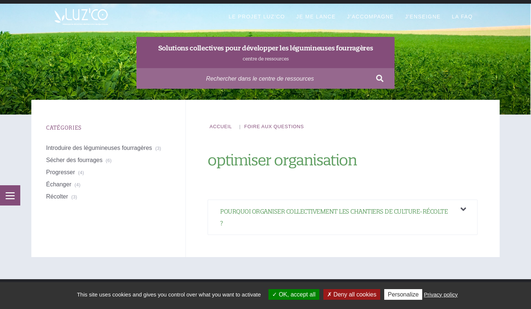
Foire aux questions (274, 126)
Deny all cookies (351, 294)
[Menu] (10, 195)
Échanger (59, 184)
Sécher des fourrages (74, 160)
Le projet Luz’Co (257, 17)
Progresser (60, 172)
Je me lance (316, 17)
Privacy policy (441, 294)
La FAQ (462, 17)
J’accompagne (370, 17)
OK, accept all (293, 294)
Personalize (403, 294)
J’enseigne (422, 17)
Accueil (220, 126)
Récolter (57, 196)
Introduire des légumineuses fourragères (99, 148)
